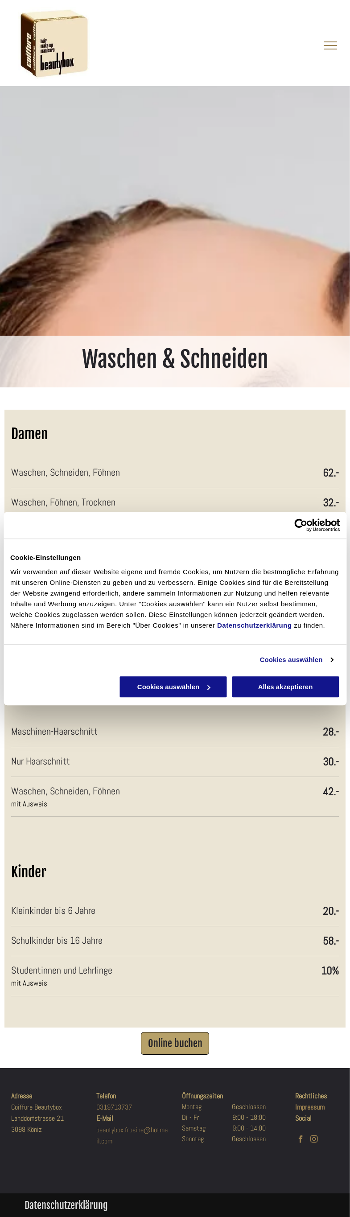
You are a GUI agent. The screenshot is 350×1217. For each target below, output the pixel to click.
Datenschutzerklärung (254, 625)
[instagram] (314, 1140)
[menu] (330, 45)
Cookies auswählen (291, 659)
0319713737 (114, 1107)
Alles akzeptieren (285, 687)
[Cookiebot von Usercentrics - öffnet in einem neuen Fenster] (301, 525)
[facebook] (300, 1140)
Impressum (310, 1107)
